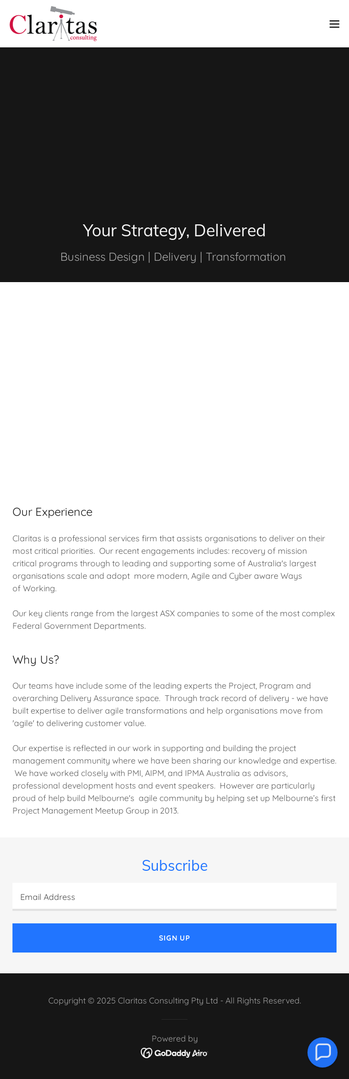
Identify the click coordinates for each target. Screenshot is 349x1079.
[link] (53, 23)
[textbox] (174, 897)
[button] (334, 24)
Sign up (174, 938)
